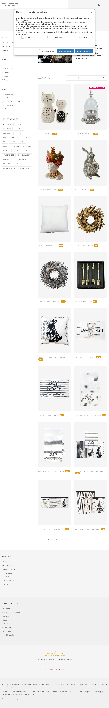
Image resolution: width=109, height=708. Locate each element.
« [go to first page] (40, 539)
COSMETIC (7, 129)
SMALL (22, 142)
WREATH (18, 124)
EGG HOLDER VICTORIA (86, 134)
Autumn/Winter (10, 105)
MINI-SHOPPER (18, 146)
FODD (17, 133)
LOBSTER (6, 151)
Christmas (7, 46)
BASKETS (18, 164)
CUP (20, 137)
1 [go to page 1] (44, 539)
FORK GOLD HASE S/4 (85, 301)
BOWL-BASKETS (9, 168)
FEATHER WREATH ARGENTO (52, 301)
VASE (16, 151)
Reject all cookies (47, 51)
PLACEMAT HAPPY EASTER (87, 357)
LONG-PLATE (24, 168)
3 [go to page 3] (52, 539)
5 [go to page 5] (60, 539)
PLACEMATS (7, 159)
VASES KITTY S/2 (47, 134)
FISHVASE (26, 151)
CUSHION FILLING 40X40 (50, 245)
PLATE (13, 142)
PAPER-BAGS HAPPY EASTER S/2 (89, 529)
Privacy (6, 616)
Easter (5, 50)
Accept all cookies (83, 51)
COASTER (6, 164)
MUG (28, 137)
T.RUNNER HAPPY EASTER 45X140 (90, 415)
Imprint (6, 620)
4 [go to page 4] (56, 539)
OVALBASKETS (8, 155)
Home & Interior (9, 42)
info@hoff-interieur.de (54, 655)
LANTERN (6, 133)
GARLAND (7, 124)
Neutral (7, 109)
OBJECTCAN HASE (84, 189)
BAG (29, 146)
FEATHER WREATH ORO (86, 245)
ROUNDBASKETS (24, 155)
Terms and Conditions (12, 612)
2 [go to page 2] (48, 539)
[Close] (91, 11)
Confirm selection (65, 51)
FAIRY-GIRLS (21, 159)
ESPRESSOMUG (8, 137)
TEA (4, 142)
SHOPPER (19, 129)
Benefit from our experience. (15, 101)
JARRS (5, 146)
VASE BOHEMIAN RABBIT (50, 189)
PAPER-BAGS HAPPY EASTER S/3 (53, 529)
